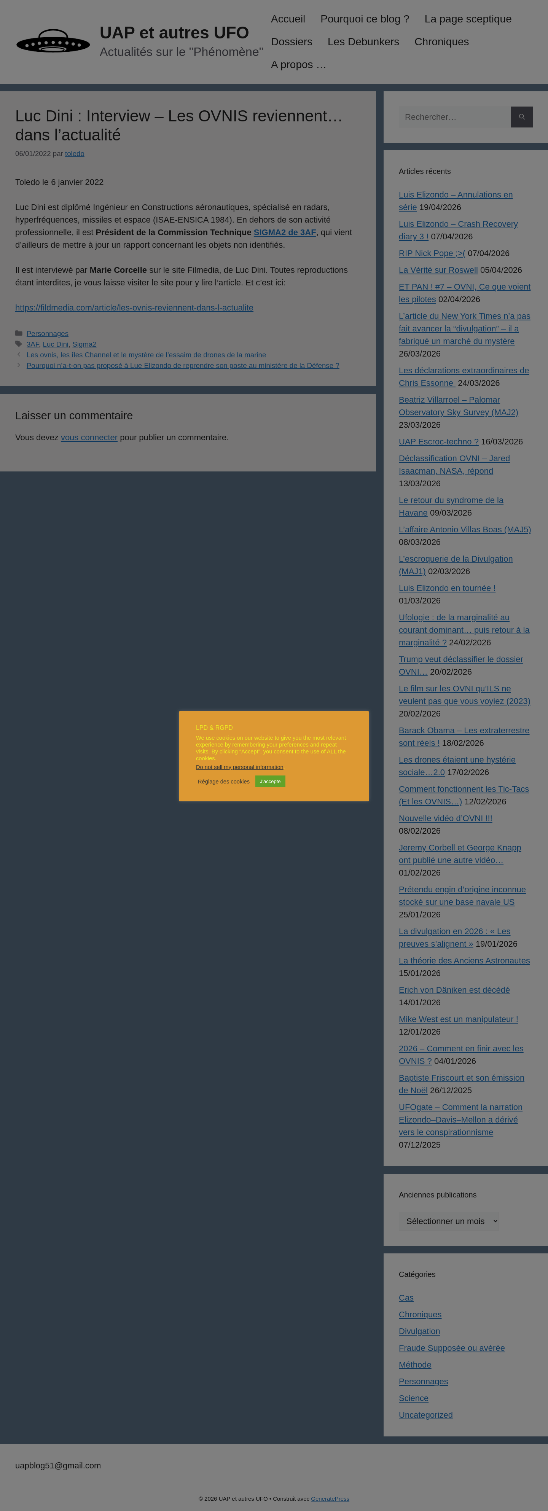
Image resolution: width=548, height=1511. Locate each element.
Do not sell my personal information (240, 767)
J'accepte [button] (270, 781)
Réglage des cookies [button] (224, 782)
